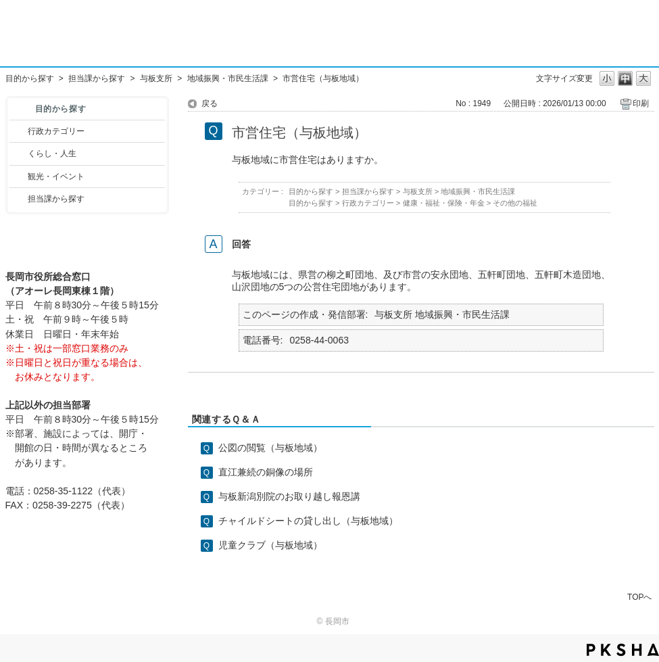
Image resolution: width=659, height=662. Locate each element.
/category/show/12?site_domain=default (18, 153)
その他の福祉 (515, 203)
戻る (209, 103)
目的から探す (29, 78)
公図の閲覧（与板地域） (270, 447)
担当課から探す (96, 78)
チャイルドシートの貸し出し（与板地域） (308, 520)
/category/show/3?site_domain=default (18, 131)
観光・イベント (56, 176)
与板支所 (156, 78)
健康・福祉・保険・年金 (444, 203)
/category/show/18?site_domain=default (18, 176)
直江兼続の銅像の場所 (265, 472)
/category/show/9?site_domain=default (18, 199)
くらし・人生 (52, 153)
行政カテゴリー (56, 131)
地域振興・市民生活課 (227, 78)
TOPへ (639, 596)
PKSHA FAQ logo (623, 650)
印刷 (641, 103)
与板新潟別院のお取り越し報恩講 (289, 496)
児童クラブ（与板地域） (270, 545)
